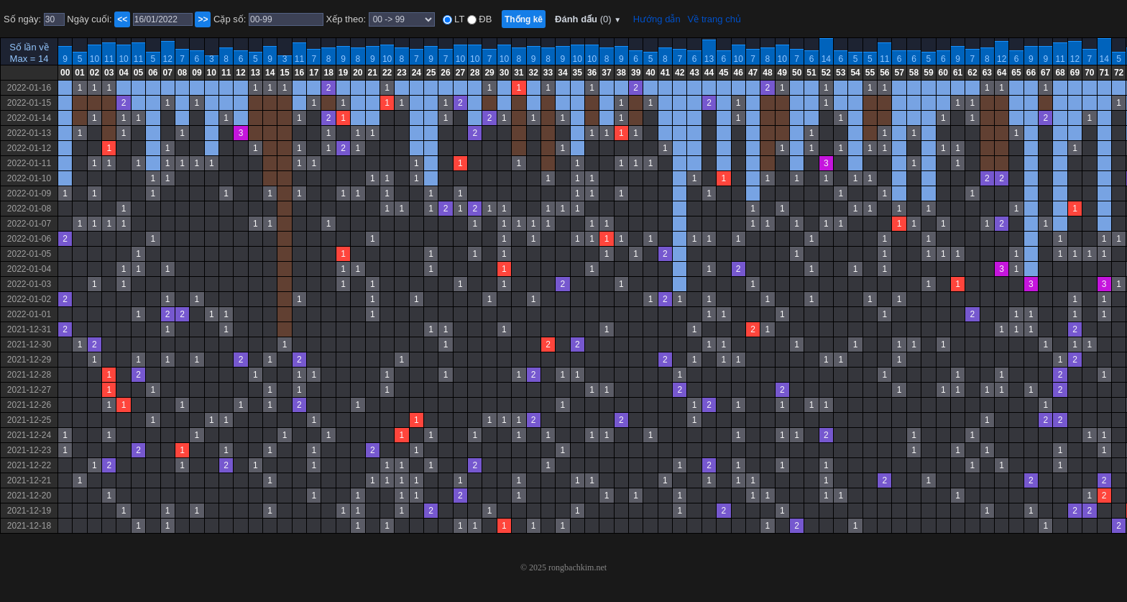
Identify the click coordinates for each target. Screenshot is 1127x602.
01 (79, 73)
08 (182, 73)
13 (709, 59)
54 (855, 73)
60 (943, 73)
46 (738, 73)
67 (1045, 73)
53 (840, 73)
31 (518, 73)
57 (898, 73)
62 (972, 73)
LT (458, 19)
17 (313, 73)
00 (65, 73)
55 (870, 73)
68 (1059, 73)
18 (328, 73)
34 (562, 73)
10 (94, 59)
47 (753, 73)
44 (709, 73)
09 (196, 73)
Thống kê (524, 19)
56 (884, 73)
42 (679, 73)
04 (123, 73)
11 (109, 59)
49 (782, 73)
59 (928, 73)
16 (299, 73)
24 (416, 73)
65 (1016, 73)
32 (533, 73)
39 (635, 73)
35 (577, 73)
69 (1075, 73)
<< (122, 19)
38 (621, 73)
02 (94, 73)
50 (796, 73)
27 (460, 73)
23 (401, 73)
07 (167, 73)
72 (1118, 73)
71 (1104, 73)
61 (957, 73)
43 (694, 73)
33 (548, 73)
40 (650, 73)
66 (1031, 73)
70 (1089, 73)
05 (138, 73)
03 (109, 73)
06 (152, 73)
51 (811, 73)
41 (665, 73)
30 (504, 73)
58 (914, 73)
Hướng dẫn (657, 19)
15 (284, 73)
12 (167, 59)
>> (203, 19)
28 (474, 73)
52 (826, 73)
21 (372, 73)
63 (987, 73)
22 (387, 73)
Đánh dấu (588, 19)
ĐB (484, 19)
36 (592, 73)
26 (445, 73)
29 (489, 73)
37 (606, 73)
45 (723, 73)
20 (357, 73)
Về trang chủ (714, 19)
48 (767, 73)
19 (343, 73)
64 (1001, 73)
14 (826, 59)
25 (431, 73)
